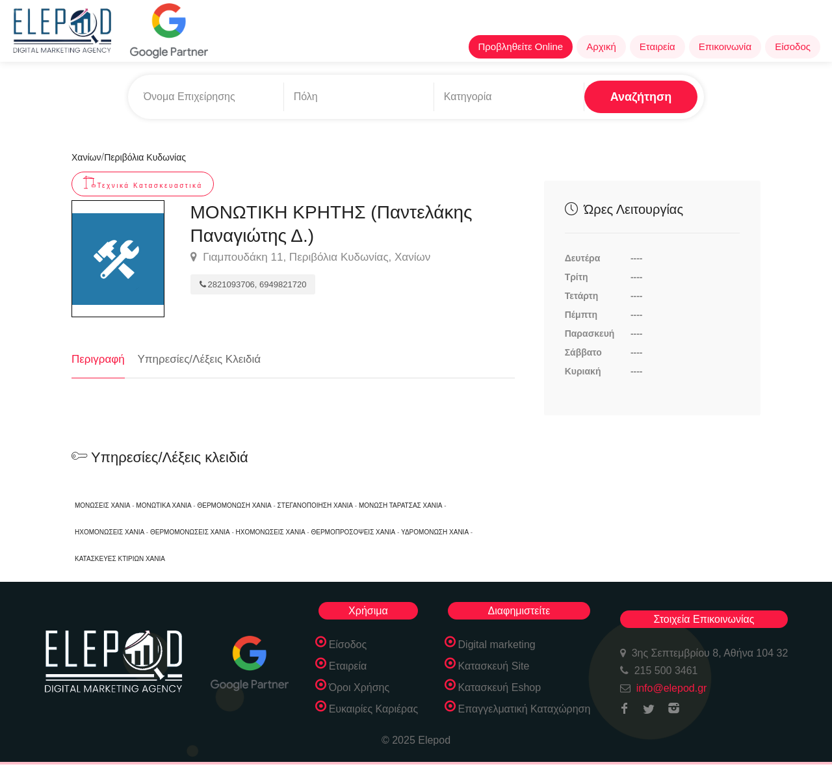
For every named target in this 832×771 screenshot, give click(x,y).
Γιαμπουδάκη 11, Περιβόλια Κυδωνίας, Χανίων (310, 257)
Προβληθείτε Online (521, 46)
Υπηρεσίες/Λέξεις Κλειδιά (199, 359)
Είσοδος (793, 46)
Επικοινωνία (725, 46)
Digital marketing (497, 644)
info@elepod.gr (671, 688)
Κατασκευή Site (494, 666)
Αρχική (601, 46)
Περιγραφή (98, 359)
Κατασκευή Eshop (499, 687)
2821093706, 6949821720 (253, 284)
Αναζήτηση (641, 96)
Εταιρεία (657, 46)
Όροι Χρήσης (359, 687)
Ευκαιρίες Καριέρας (374, 708)
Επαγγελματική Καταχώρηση (524, 708)
